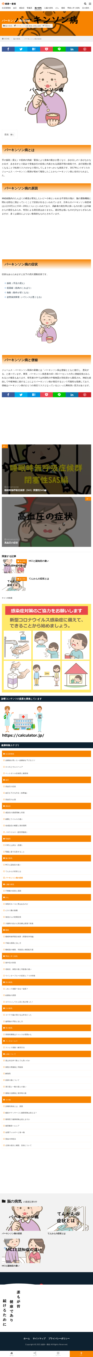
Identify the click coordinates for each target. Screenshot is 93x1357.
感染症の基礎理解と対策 (15, 812)
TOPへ (81, 1354)
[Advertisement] (46, 236)
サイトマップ (39, 1338)
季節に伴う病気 (73, 8)
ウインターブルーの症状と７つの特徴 (20, 976)
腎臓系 (29, 8)
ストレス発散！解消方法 (15, 1047)
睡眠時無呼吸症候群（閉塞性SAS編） (20, 936)
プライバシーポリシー (59, 1338)
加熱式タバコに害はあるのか (16, 904)
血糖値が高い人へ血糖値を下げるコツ (20, 760)
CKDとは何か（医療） (14, 845)
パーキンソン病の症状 (33, 39)
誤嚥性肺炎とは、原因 (14, 1106)
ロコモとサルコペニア (14, 767)
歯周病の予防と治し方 (14, 1021)
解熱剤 (8, 1073)
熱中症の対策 (10, 963)
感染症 (21, 8)
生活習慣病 (6, 8)
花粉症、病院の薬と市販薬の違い (18, 969)
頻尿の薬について (12, 1080)
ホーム (27, 1338)
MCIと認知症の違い (39, 560)
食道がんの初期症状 (13, 917)
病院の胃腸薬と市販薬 (14, 1067)
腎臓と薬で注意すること (15, 852)
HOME (7, 39)
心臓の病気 (48, 8)
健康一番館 (45, 1344)
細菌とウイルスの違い (14, 819)
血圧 (15, 8)
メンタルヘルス (11, 1041)
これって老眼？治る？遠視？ (16, 989)
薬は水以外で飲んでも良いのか (17, 1060)
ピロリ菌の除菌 (11, 910)
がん (57, 8)
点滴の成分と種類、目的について (18, 1145)
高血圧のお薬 (10, 799)
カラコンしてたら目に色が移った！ (19, 1002)
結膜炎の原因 (10, 995)
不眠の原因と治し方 (13, 943)
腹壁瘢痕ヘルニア (12, 1126)
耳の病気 (8, 1028)
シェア (34, 1354)
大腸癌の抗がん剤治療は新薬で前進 (19, 923)
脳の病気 (38, 8)
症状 (39, 26)
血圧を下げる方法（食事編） (16, 793)
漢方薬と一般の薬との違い (15, 1087)
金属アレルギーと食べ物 (15, 1132)
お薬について (10, 1054)
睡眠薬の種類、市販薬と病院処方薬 (19, 949)
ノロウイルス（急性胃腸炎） (16, 832)
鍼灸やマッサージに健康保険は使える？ (21, 1113)
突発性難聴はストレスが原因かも (18, 1034)
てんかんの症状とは (39, 578)
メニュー (58, 1354)
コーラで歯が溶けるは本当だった (18, 1015)
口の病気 (8, 1008)
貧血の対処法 (10, 1139)
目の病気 (85, 8)
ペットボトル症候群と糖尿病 (16, 773)
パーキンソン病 (22, 26)
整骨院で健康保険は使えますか (17, 1119)
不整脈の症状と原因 (13, 891)
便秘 (30, 26)
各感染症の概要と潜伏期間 (15, 825)
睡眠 (63, 8)
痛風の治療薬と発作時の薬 (15, 1093)
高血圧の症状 (10, 786)
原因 (35, 26)
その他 (8, 1100)
